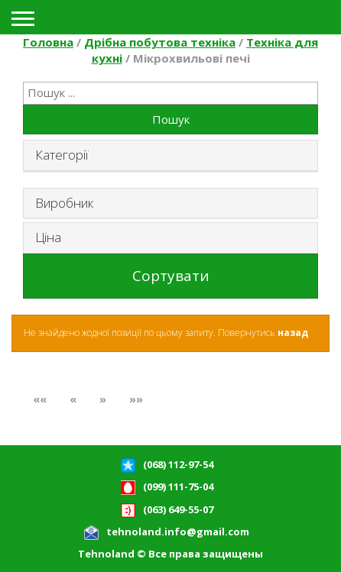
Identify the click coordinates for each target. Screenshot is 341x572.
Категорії (61, 154)
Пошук (171, 119)
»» (136, 398)
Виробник (64, 203)
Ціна (48, 237)
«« (40, 398)
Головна (48, 42)
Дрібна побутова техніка (159, 42)
